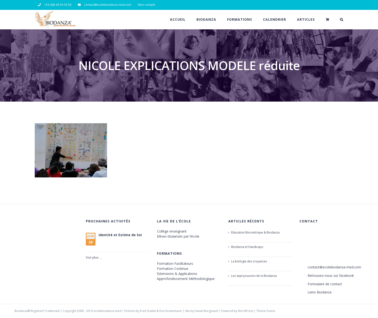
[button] (341, 19)
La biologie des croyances (249, 261)
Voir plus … (94, 257)
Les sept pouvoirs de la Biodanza (254, 276)
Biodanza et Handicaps (247, 247)
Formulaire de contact (325, 284)
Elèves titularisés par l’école (178, 236)
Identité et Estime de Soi (120, 235)
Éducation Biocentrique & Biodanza (255, 232)
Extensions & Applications (177, 273)
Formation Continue (172, 268)
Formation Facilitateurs (175, 263)
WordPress (245, 311)
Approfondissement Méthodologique (186, 278)
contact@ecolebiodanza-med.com (334, 267)
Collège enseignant (172, 231)
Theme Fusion (265, 311)
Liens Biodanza (319, 292)
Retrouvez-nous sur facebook (331, 275)
